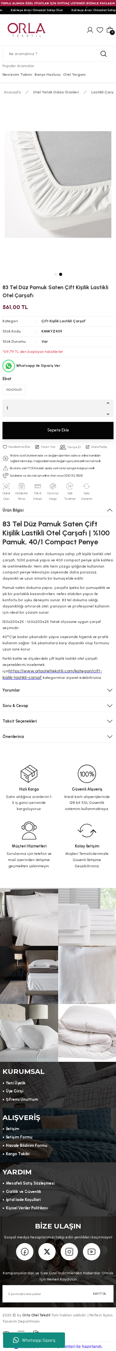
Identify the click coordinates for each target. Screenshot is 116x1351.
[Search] (58, 54)
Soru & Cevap (15, 705)
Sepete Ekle (58, 430)
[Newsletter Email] (58, 1293)
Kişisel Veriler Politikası (27, 1208)
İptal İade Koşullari (23, 1199)
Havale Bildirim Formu (26, 1145)
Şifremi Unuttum (22, 1099)
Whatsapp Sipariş (34, 1340)
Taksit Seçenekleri (19, 721)
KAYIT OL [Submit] (99, 1294)
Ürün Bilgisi (13, 510)
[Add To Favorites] (16, 447)
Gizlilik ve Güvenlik (23, 1191)
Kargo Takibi (17, 1154)
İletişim (12, 1128)
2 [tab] (60, 274)
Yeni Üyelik (15, 1083)
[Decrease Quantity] (109, 414)
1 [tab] (55, 274)
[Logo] (26, 30)
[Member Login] (90, 30)
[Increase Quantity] (109, 403)
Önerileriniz (13, 736)
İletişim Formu (19, 1137)
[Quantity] (58, 408)
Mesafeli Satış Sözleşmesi (30, 1183)
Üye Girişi (14, 1091)
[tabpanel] (58, 184)
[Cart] (110, 30)
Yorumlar (11, 690)
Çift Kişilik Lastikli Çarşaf (63, 321)
